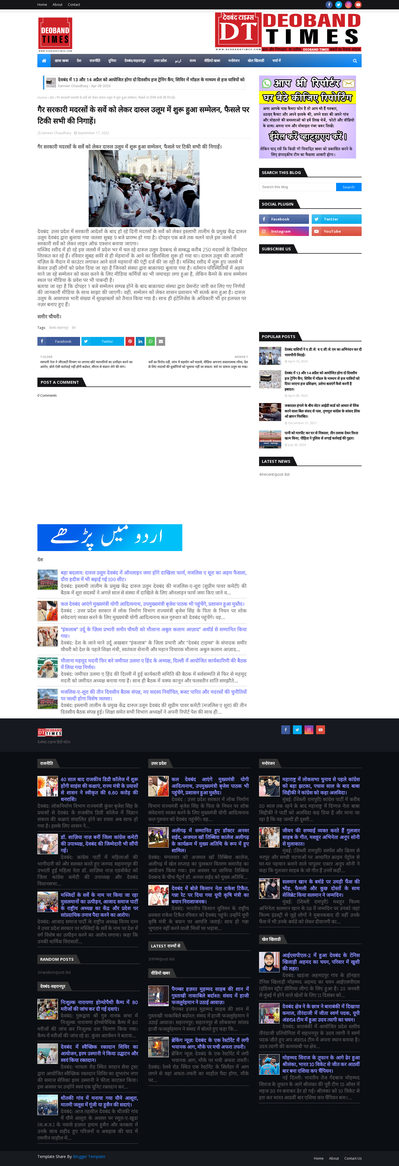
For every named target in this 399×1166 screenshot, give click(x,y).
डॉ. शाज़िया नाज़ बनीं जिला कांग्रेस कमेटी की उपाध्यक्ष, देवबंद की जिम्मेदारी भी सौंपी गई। (99, 844)
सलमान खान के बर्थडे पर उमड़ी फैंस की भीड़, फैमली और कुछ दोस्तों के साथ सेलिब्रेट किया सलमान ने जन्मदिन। (321, 888)
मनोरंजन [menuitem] (233, 60)
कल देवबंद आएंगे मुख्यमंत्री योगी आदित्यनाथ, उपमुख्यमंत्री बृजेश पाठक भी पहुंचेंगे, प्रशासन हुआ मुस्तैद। (152, 604)
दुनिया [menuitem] (112, 60)
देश (52, 97)
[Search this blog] (297, 187)
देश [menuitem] (79, 60)
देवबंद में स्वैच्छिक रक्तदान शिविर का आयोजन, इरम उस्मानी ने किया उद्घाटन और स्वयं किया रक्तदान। (99, 1054)
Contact (74, 4)
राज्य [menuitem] (193, 60)
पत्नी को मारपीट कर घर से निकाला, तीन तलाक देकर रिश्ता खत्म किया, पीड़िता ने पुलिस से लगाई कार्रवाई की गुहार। (321, 435)
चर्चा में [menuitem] (276, 60)
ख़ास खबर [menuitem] (61, 60)
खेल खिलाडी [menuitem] (256, 60)
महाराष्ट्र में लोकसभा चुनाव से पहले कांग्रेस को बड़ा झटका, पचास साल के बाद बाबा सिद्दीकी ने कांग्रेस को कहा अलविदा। (321, 786)
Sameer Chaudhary (56, 133)
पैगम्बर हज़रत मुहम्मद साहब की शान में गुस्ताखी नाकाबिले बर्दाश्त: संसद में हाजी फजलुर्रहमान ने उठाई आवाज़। (210, 996)
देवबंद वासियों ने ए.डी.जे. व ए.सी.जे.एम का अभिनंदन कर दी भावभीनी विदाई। (323, 352)
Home (42, 4)
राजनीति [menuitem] (94, 60)
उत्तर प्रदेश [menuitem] (160, 60)
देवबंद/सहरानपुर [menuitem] (134, 60)
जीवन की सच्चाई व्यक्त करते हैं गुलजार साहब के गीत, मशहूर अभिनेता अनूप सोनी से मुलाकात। (321, 837)
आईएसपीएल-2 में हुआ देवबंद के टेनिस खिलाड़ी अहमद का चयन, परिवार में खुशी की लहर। (321, 962)
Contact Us (353, 1158)
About (57, 4)
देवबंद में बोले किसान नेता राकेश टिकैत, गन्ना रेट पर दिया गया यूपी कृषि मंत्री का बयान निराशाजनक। (210, 895)
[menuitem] (44, 60)
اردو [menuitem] (178, 60)
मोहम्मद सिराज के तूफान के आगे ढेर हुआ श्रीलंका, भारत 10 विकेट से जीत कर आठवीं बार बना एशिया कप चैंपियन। (321, 1064)
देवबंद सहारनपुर (58, 327)
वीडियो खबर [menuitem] (212, 60)
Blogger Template (89, 1156)
